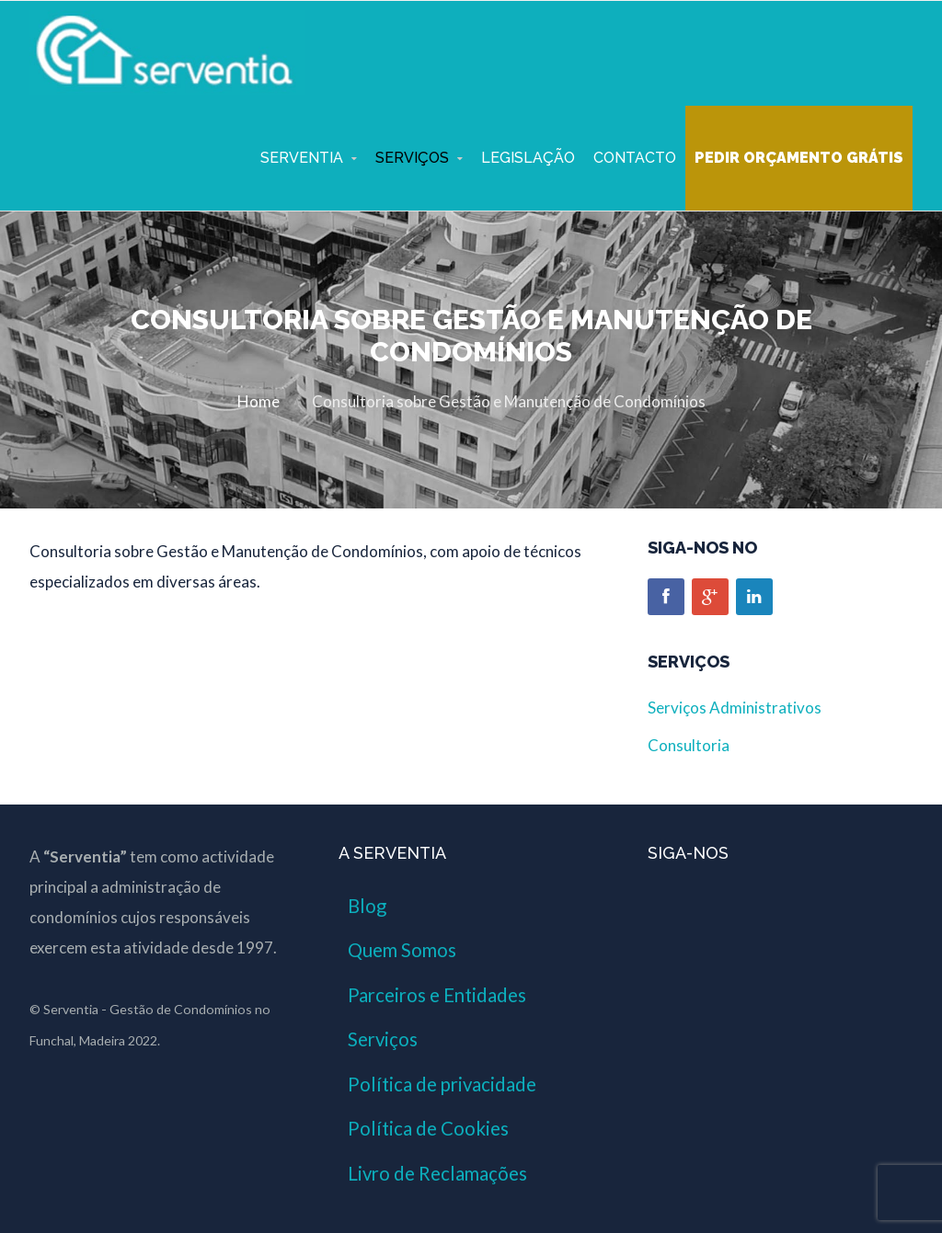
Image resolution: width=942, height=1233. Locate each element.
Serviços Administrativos (734, 707)
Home (258, 401)
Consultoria (688, 745)
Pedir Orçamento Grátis (799, 157)
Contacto (634, 157)
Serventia (301, 157)
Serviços (412, 157)
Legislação (528, 157)
